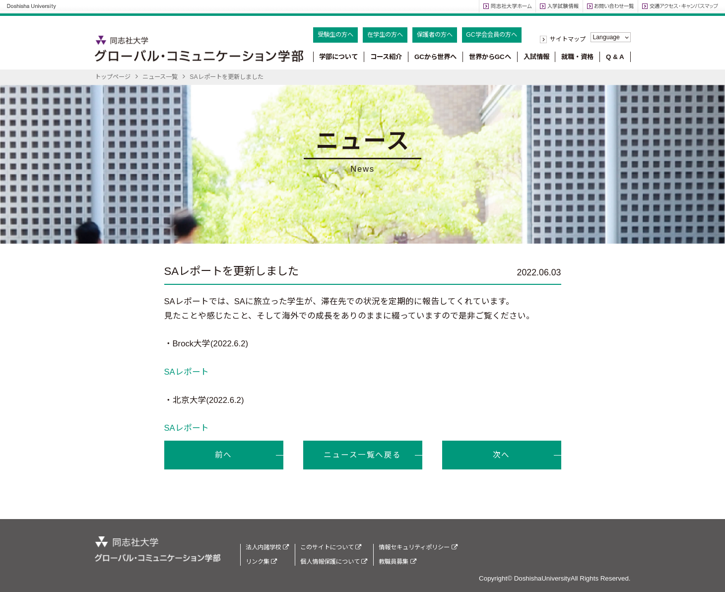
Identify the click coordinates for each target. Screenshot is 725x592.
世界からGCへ (490, 57)
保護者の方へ (435, 34)
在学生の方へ (385, 34)
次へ (501, 455)
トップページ (113, 76)
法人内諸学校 (267, 547)
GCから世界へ (435, 57)
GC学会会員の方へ (491, 34)
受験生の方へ (335, 34)
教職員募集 (397, 561)
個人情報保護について (333, 561)
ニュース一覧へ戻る (362, 455)
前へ (223, 455)
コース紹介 (386, 57)
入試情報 (536, 57)
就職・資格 (577, 57)
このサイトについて (330, 547)
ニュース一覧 (160, 76)
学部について (338, 57)
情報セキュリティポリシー (418, 547)
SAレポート (186, 372)
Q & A (615, 57)
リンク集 (261, 561)
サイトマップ (568, 39)
